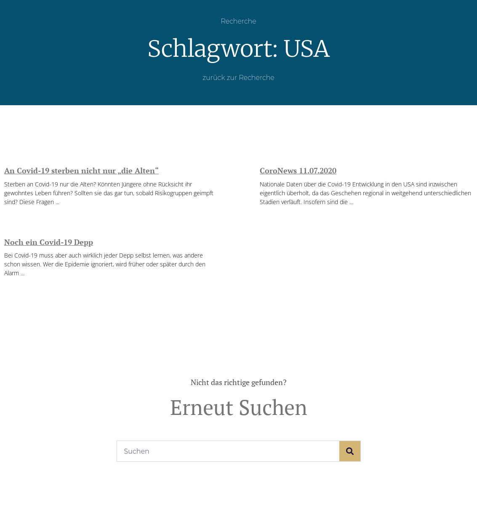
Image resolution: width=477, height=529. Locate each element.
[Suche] (349, 451)
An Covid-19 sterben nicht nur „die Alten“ (81, 170)
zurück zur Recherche (238, 78)
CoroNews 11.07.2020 (298, 170)
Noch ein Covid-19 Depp (48, 242)
